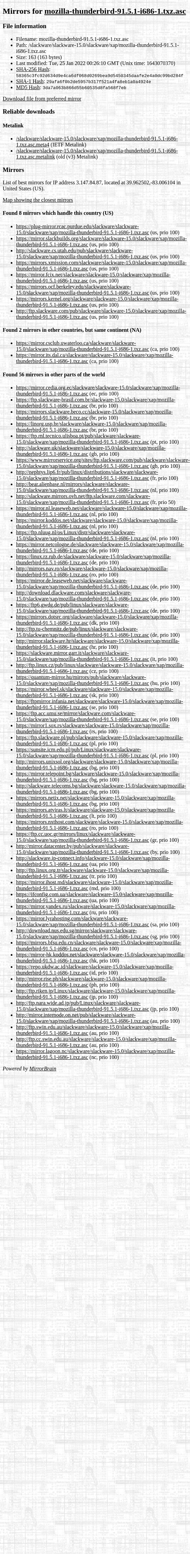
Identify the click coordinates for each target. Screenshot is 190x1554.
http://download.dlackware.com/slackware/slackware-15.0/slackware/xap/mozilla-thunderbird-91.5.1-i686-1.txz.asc (82, 596)
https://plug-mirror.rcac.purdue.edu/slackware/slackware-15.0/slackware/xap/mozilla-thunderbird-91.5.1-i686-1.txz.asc (82, 229)
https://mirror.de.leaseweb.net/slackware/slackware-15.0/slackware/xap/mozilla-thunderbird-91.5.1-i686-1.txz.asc (82, 583)
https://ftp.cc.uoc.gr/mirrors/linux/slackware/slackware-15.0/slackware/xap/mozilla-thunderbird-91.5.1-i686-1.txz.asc (82, 837)
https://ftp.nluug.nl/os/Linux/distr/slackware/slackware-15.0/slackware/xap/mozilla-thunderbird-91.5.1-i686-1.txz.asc (82, 535)
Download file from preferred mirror (42, 99)
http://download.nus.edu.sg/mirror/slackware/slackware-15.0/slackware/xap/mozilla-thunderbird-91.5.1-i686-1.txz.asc (82, 933)
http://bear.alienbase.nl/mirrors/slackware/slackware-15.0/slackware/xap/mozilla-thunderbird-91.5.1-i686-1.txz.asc (82, 487)
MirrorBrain (42, 1068)
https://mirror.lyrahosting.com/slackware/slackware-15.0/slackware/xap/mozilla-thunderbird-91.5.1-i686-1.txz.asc (82, 921)
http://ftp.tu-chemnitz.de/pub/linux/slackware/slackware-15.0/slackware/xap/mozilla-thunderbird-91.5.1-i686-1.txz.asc (82, 632)
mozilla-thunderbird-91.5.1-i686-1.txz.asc (115, 11)
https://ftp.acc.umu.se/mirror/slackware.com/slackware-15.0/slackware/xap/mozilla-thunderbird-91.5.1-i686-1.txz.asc (82, 716)
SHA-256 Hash (32, 69)
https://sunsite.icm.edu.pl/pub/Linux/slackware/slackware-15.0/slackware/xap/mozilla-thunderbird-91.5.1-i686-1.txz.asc (82, 752)
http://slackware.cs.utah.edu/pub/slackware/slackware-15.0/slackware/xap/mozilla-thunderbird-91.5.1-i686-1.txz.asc (82, 253)
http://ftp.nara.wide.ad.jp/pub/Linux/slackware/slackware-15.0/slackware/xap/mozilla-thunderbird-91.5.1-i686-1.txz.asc (82, 1006)
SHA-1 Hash (30, 81)
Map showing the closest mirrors (38, 200)
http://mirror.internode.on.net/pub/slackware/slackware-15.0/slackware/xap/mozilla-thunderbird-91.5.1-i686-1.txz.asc (82, 1018)
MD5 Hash (28, 87)
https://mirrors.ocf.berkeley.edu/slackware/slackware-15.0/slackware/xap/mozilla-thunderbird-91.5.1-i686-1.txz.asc (82, 290)
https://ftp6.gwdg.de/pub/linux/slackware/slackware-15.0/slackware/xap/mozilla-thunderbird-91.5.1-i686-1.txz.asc (82, 608)
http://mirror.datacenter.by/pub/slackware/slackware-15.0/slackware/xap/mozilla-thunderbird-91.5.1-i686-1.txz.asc (82, 849)
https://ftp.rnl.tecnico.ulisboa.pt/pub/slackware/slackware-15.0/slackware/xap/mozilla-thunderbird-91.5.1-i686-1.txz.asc (82, 439)
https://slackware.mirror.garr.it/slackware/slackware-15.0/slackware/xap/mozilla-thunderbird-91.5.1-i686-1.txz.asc (82, 656)
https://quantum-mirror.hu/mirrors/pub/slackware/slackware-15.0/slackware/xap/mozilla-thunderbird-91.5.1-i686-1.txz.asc (82, 680)
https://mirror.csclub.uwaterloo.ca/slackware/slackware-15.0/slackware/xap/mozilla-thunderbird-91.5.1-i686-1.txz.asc (82, 346)
